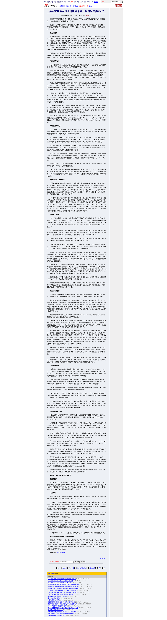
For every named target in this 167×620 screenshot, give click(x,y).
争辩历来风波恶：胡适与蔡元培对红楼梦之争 (63, 604)
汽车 (68, 2)
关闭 (104, 568)
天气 (81, 2)
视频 (58, 2)
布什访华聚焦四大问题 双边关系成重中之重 (62, 612)
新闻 (48, 2)
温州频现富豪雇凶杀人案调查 (57, 596)
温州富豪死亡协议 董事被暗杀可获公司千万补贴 (63, 584)
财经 (61, 2)
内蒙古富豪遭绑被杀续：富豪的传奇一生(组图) (63, 592)
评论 (58, 568)
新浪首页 (62, 6)
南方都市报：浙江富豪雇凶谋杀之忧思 (60, 583)
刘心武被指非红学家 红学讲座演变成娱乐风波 (63, 608)
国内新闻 (75, 6)
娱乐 (55, 2)
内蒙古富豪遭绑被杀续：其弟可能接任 (60, 594)
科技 (65, 2)
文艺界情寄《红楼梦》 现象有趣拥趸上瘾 (61, 602)
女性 (78, 2)
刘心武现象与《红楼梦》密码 (57, 606)
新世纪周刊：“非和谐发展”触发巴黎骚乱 (61, 613)
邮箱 (88, 2)
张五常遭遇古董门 (54, 598)
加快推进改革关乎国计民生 (57, 615)
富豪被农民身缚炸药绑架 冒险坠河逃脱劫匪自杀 (63, 586)
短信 (85, 2)
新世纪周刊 (61, 552)
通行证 (96, 2)
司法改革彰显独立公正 (55, 610)
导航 (91, 2)
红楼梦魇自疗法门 (54, 600)
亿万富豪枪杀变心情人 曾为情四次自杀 (60, 581)
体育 (51, 2)
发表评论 (102, 558)
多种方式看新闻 (81, 568)
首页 (45, 2)
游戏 (75, 2)
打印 (99, 568)
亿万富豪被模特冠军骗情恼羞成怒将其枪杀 (62, 579)
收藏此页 (64, 568)
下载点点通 (92, 568)
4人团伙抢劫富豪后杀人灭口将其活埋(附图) (62, 590)
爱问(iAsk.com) (54, 561)
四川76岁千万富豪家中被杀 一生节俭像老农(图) (63, 588)
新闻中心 (68, 6)
